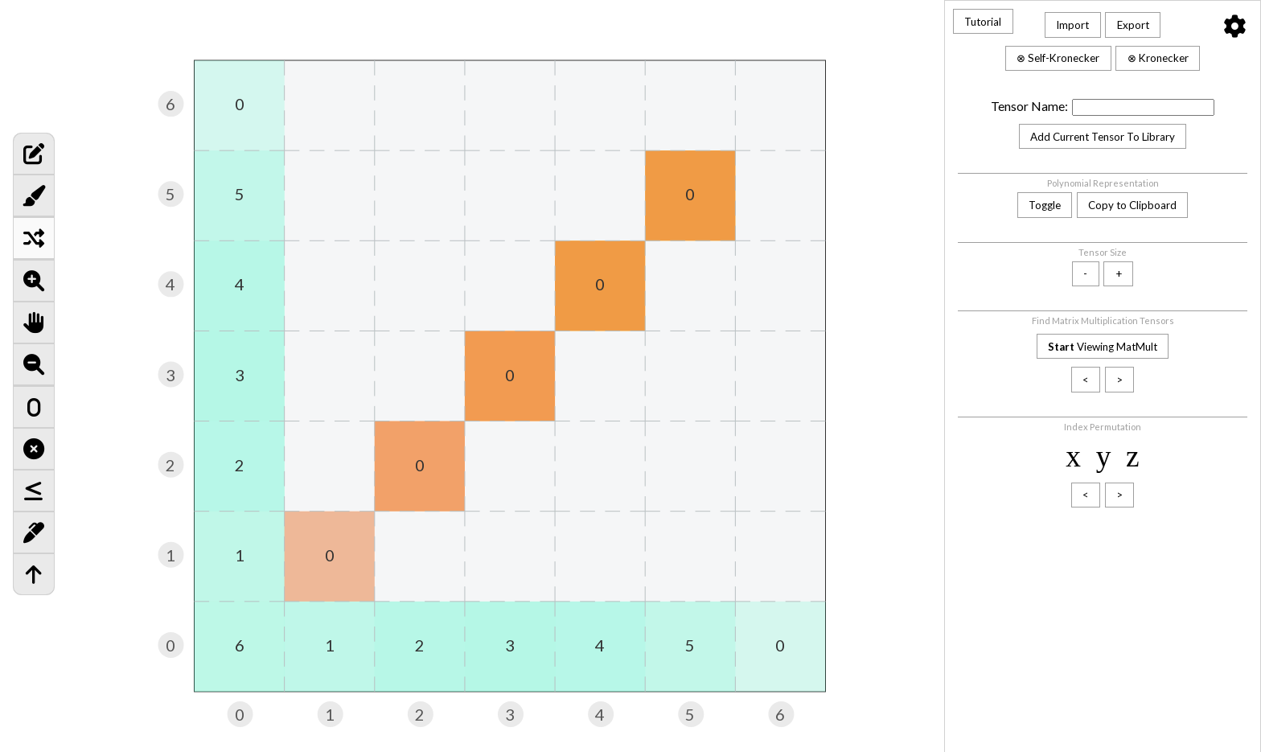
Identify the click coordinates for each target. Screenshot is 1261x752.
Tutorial (982, 21)
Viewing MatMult (1102, 346)
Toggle (1045, 205)
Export (1133, 24)
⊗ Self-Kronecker (1058, 57)
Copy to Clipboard (1132, 205)
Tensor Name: (1029, 106)
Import (1072, 24)
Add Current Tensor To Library (1102, 136)
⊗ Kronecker (1158, 57)
